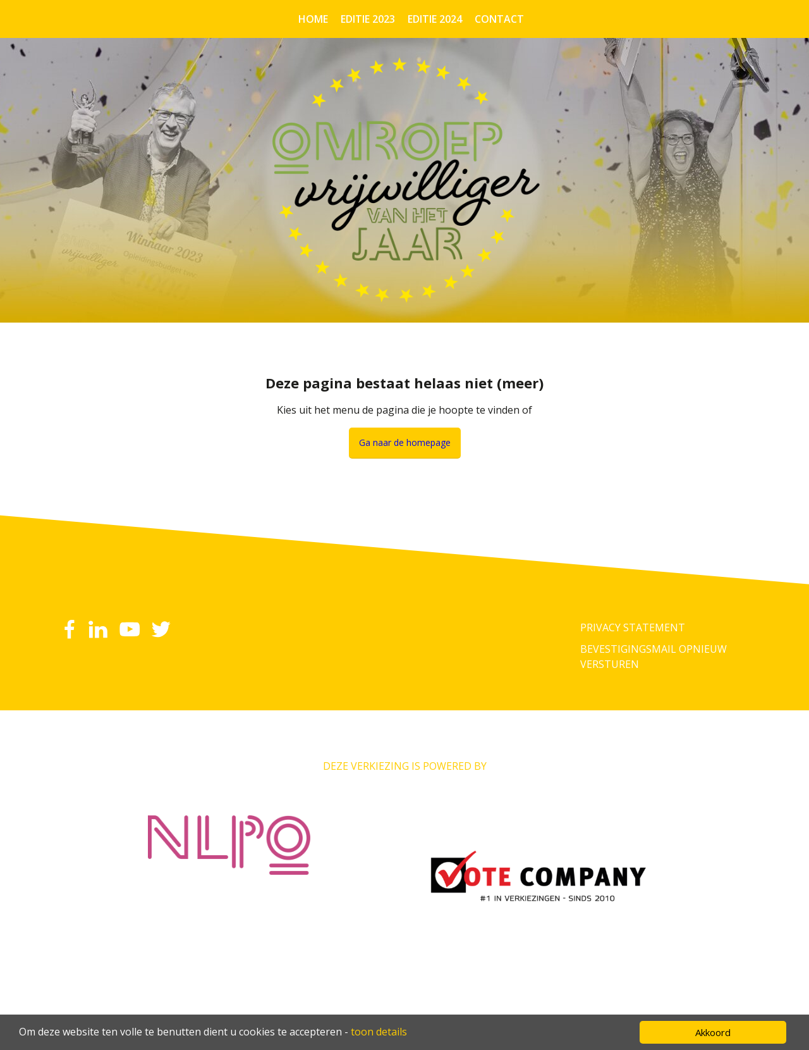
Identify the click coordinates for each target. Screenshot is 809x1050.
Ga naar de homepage (405, 442)
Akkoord (713, 1032)
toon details (379, 1032)
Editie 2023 (368, 19)
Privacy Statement (632, 627)
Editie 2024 (435, 19)
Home (313, 19)
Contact (499, 19)
